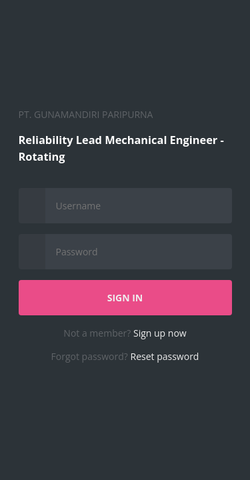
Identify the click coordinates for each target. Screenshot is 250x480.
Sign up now (160, 333)
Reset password (165, 356)
